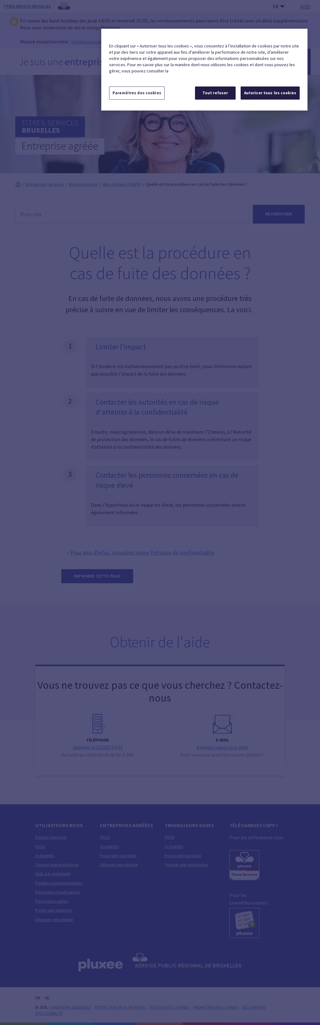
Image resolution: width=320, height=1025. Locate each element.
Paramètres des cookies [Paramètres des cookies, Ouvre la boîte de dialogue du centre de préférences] (136, 93)
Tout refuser (215, 93)
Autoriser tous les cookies (270, 93)
